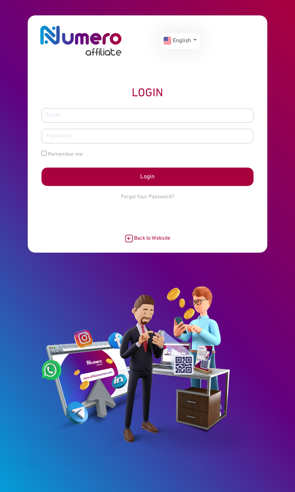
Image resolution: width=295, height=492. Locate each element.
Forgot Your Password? (147, 197)
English (178, 40)
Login (147, 177)
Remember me (65, 154)
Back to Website (147, 238)
